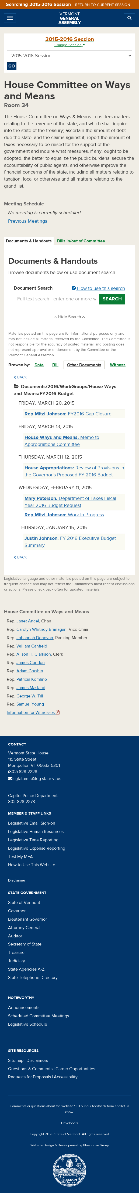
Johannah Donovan (34, 637)
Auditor (15, 936)
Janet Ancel (27, 621)
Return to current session (102, 4)
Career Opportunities (75, 1069)
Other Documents (84, 365)
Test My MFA (20, 856)
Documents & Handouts (29, 241)
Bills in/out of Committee (81, 241)
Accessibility (66, 1077)
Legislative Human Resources (36, 831)
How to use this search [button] (98, 288)
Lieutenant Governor (27, 919)
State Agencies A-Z (26, 969)
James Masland (30, 687)
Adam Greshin (29, 671)
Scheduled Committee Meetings (38, 1016)
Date (39, 365)
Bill (55, 365)
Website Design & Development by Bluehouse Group (69, 1145)
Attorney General (24, 927)
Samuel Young (30, 704)
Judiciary (16, 961)
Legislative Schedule (27, 1024)
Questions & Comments (30, 1069)
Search (112, 299)
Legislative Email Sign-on (31, 823)
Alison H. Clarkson (33, 654)
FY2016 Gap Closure (68, 414)
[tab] (29, 241)
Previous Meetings (27, 221)
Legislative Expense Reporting (36, 848)
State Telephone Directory (33, 977)
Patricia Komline (31, 679)
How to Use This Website (31, 864)
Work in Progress (64, 515)
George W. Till (29, 696)
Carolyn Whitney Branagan (41, 629)
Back (20, 377)
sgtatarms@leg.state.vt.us (34, 778)
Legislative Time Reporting (33, 840)
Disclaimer (16, 880)
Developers (69, 1123)
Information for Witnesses (33, 712)
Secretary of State (24, 944)
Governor (17, 911)
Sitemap (15, 1060)
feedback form (103, 1106)
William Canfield (31, 646)
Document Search (69, 288)
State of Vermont (24, 902)
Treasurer (17, 952)
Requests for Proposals (29, 1077)
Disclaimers (37, 1060)
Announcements (23, 1007)
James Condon (30, 662)
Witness (118, 365)
